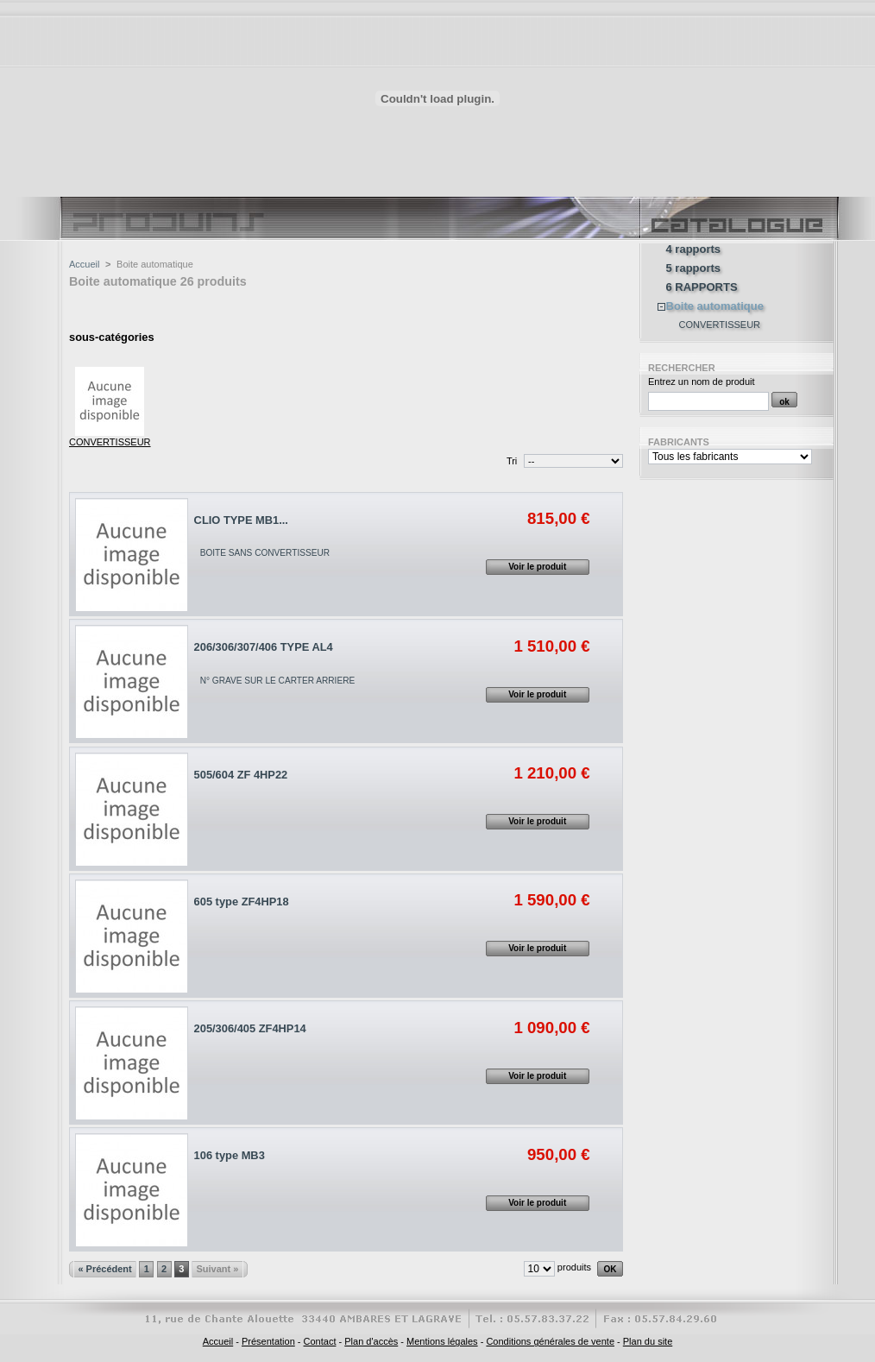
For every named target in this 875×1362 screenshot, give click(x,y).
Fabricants (678, 442)
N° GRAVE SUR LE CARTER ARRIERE (278, 680)
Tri (512, 461)
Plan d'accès (371, 1341)
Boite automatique (715, 306)
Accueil (84, 264)
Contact (320, 1341)
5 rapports (693, 268)
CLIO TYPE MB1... (241, 520)
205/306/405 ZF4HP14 (250, 1028)
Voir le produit (537, 566)
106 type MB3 (229, 1155)
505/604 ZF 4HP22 (241, 774)
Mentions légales (442, 1341)
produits (574, 1267)
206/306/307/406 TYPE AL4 (263, 646)
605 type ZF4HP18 (241, 901)
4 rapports (693, 249)
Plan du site (647, 1341)
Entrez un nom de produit (701, 381)
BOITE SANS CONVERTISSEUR (265, 553)
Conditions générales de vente (550, 1341)
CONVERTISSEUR (110, 442)
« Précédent (104, 1269)
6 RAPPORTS (702, 287)
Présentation (268, 1341)
